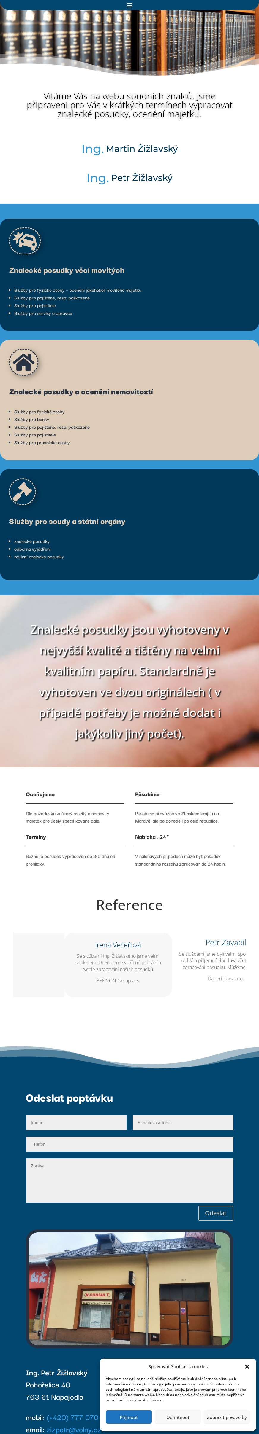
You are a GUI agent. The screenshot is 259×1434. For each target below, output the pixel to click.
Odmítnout (177, 1417)
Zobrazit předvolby (227, 1417)
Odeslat (216, 1213)
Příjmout (129, 1417)
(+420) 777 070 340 (80, 1417)
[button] (247, 1367)
